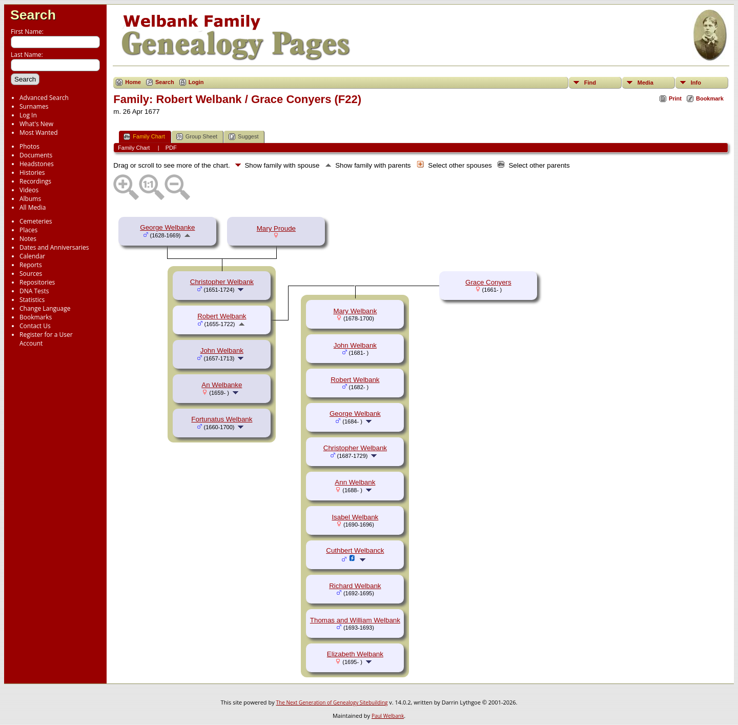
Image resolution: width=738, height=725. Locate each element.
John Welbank (221, 350)
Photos (29, 146)
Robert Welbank (221, 316)
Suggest (243, 136)
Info (696, 82)
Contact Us (35, 325)
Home (133, 82)
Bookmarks (35, 317)
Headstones (36, 163)
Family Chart (144, 136)
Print (675, 98)
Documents (35, 155)
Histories (32, 172)
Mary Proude (276, 228)
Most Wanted (38, 132)
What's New (36, 123)
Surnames (33, 106)
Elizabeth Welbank (355, 654)
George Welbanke (167, 227)
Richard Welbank (355, 586)
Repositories (37, 282)
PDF (171, 148)
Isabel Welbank (355, 517)
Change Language (44, 308)
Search (33, 15)
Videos (28, 190)
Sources (30, 273)
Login (196, 82)
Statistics (32, 299)
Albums (30, 198)
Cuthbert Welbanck (355, 550)
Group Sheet (196, 136)
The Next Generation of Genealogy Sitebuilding (332, 702)
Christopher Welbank (222, 282)
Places (28, 230)
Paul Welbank (388, 715)
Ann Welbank (355, 482)
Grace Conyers (488, 282)
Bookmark (710, 98)
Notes (27, 238)
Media (645, 82)
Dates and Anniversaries (54, 247)
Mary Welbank (355, 311)
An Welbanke (221, 385)
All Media (32, 207)
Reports (30, 264)
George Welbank (355, 413)
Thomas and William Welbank (355, 620)
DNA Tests (34, 291)
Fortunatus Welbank (221, 419)
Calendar (32, 256)
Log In (28, 115)
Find (590, 82)
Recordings (35, 181)
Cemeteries (35, 221)
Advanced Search (44, 97)
